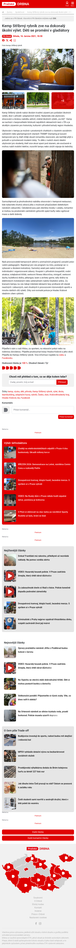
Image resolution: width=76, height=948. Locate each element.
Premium (38, 433)
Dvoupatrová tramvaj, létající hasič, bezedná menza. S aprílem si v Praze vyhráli (44, 482)
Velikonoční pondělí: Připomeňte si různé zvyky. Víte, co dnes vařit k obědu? (44, 697)
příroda (28, 391)
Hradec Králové (9, 398)
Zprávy (9, 12)
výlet (55, 391)
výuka (17, 391)
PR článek (7, 36)
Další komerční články (38, 838)
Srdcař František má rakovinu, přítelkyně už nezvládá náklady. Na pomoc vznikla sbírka (43, 558)
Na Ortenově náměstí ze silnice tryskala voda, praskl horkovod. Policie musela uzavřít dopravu (43, 713)
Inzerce (38, 911)
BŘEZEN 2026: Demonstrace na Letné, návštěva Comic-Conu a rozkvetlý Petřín (44, 466)
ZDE (54, 18)
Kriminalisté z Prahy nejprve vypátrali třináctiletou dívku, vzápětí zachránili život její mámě (45, 621)
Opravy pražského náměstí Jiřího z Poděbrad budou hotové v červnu (43, 650)
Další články (38, 832)
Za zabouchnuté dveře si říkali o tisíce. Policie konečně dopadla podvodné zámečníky (44, 589)
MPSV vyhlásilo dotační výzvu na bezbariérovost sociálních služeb (41, 754)
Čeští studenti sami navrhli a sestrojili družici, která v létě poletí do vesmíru (43, 801)
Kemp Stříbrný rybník (42, 391)
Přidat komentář (66, 417)
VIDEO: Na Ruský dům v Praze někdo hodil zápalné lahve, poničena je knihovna (42, 498)
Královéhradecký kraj (59, 394)
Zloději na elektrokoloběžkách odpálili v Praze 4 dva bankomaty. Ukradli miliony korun (43, 450)
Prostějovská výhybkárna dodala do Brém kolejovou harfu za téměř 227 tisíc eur (42, 769)
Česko (41, 394)
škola (60, 391)
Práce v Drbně (38, 914)
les (18, 398)
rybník (34, 394)
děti (22, 391)
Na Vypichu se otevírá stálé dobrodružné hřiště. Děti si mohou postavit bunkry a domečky (44, 682)
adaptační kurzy (22, 394)
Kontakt (38, 907)
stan (47, 394)
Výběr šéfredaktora (15, 443)
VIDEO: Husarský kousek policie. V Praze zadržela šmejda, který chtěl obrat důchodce (41, 574)
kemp (10, 391)
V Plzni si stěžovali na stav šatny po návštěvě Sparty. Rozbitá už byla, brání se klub (43, 514)
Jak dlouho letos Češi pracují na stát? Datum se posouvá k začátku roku (45, 785)
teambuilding (8, 394)
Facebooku (7, 358)
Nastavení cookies (38, 917)
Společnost (19, 12)
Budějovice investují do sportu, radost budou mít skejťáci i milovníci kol (45, 738)
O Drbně (38, 901)
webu (61, 355)
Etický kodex (38, 904)
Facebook (25, 398)
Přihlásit (62, 382)
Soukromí (38, 897)
